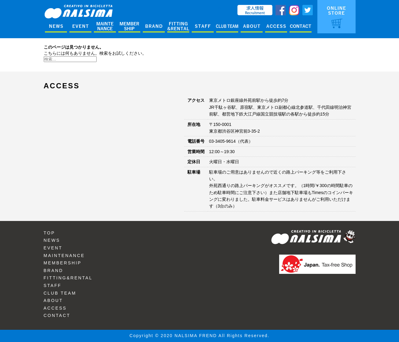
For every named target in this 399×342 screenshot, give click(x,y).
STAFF (52, 285)
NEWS (52, 240)
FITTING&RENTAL (68, 277)
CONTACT (57, 315)
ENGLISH (224, 7)
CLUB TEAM (60, 293)
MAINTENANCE (64, 255)
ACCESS (55, 308)
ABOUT (53, 300)
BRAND (53, 270)
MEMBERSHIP (63, 262)
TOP (49, 232)
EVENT (53, 247)
